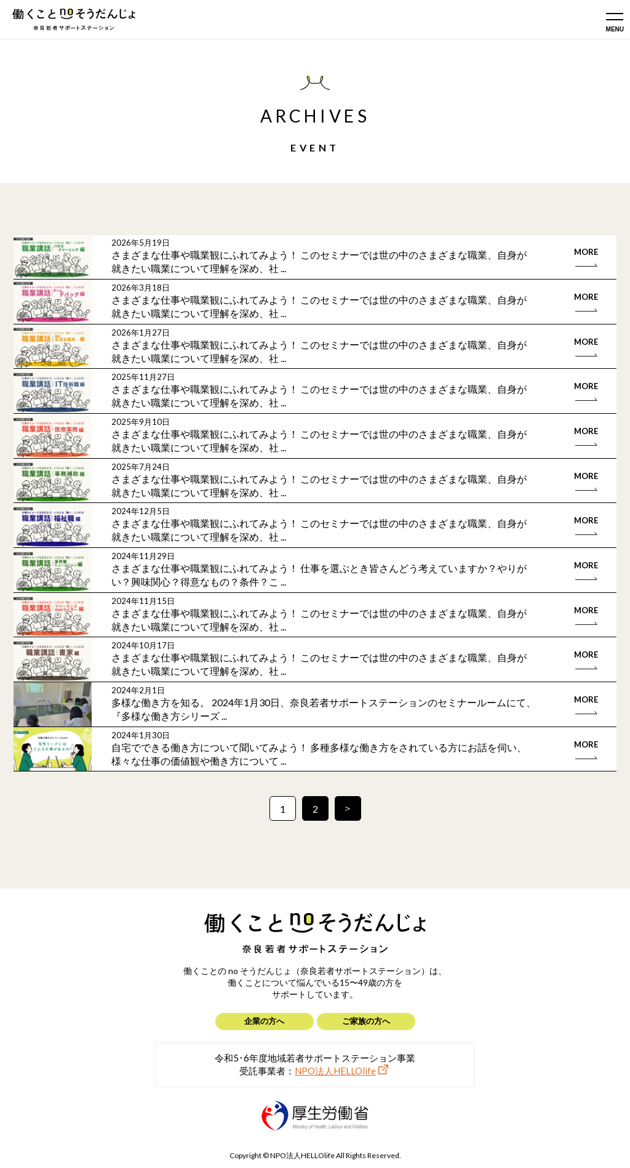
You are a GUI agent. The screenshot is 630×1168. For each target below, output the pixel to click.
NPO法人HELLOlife (335, 1070)
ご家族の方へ (366, 1021)
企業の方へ (264, 1021)
